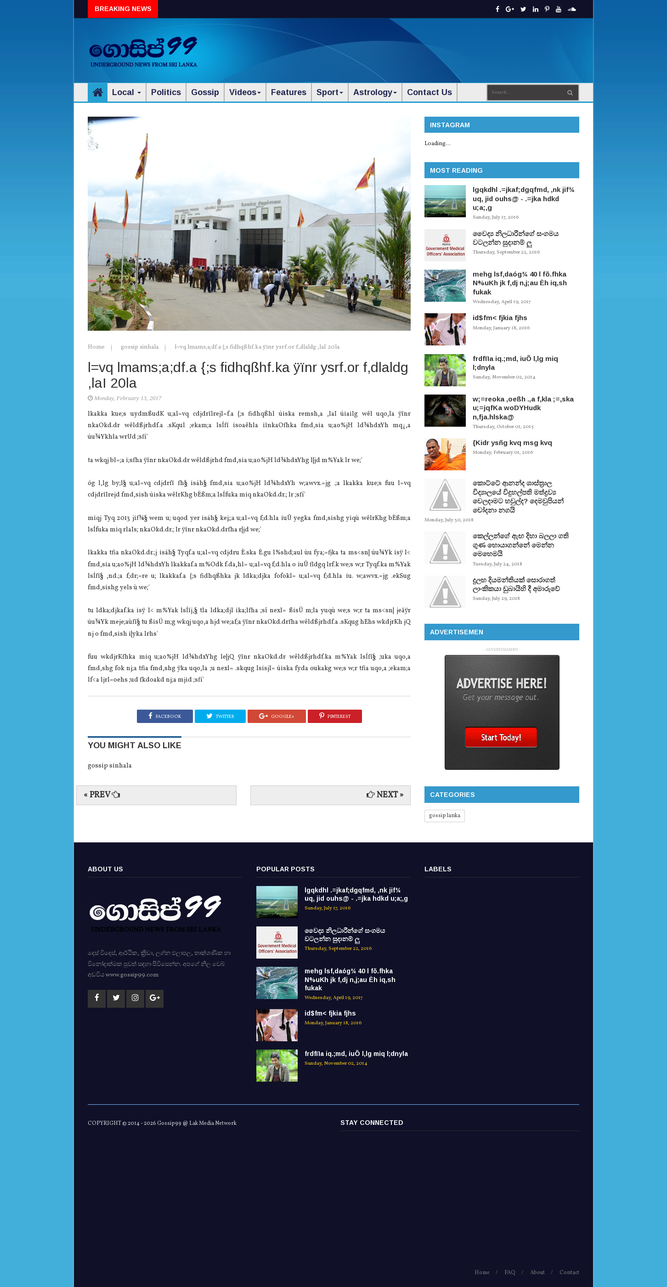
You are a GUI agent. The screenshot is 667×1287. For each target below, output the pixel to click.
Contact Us (429, 92)
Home (97, 347)
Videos (245, 92)
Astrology (375, 92)
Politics (166, 92)
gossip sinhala (140, 347)
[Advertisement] (412, 46)
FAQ (509, 1273)
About (537, 1273)
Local (126, 92)
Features (288, 92)
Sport (330, 92)
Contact (569, 1273)
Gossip (205, 92)
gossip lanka (444, 815)
